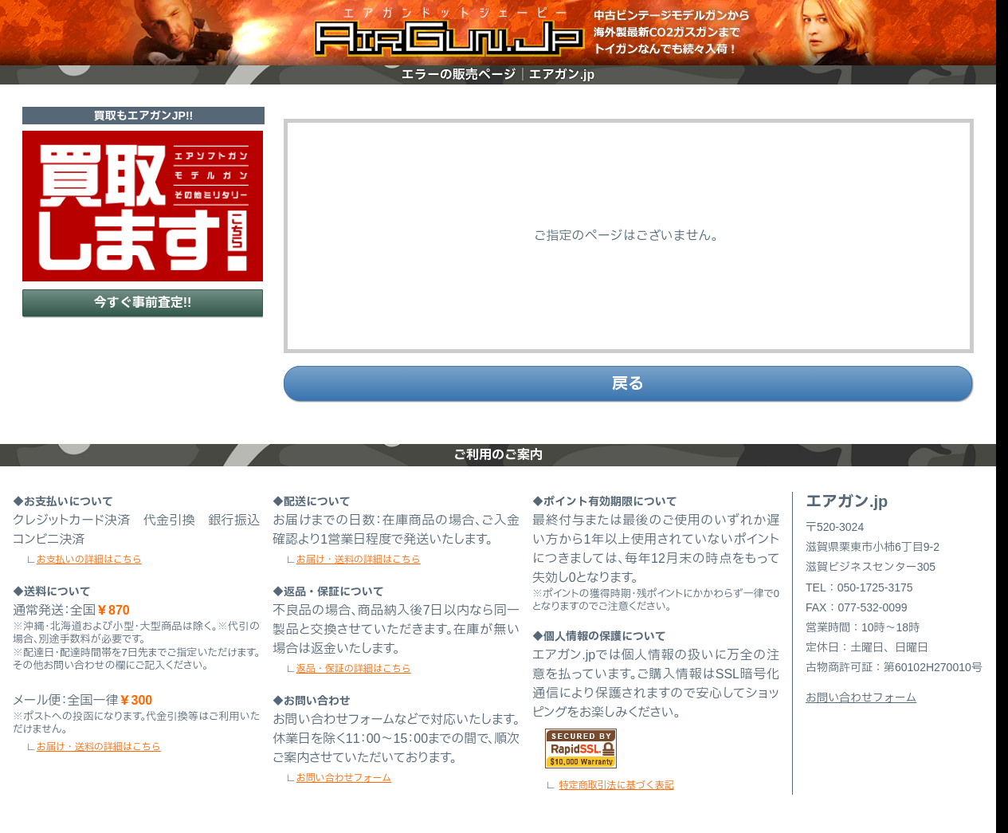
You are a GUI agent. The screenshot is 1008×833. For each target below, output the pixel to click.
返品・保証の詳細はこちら (353, 668)
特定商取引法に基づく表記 (616, 785)
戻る (628, 383)
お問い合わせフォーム (343, 778)
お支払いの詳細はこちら (89, 559)
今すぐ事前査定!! (143, 302)
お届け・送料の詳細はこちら (99, 746)
